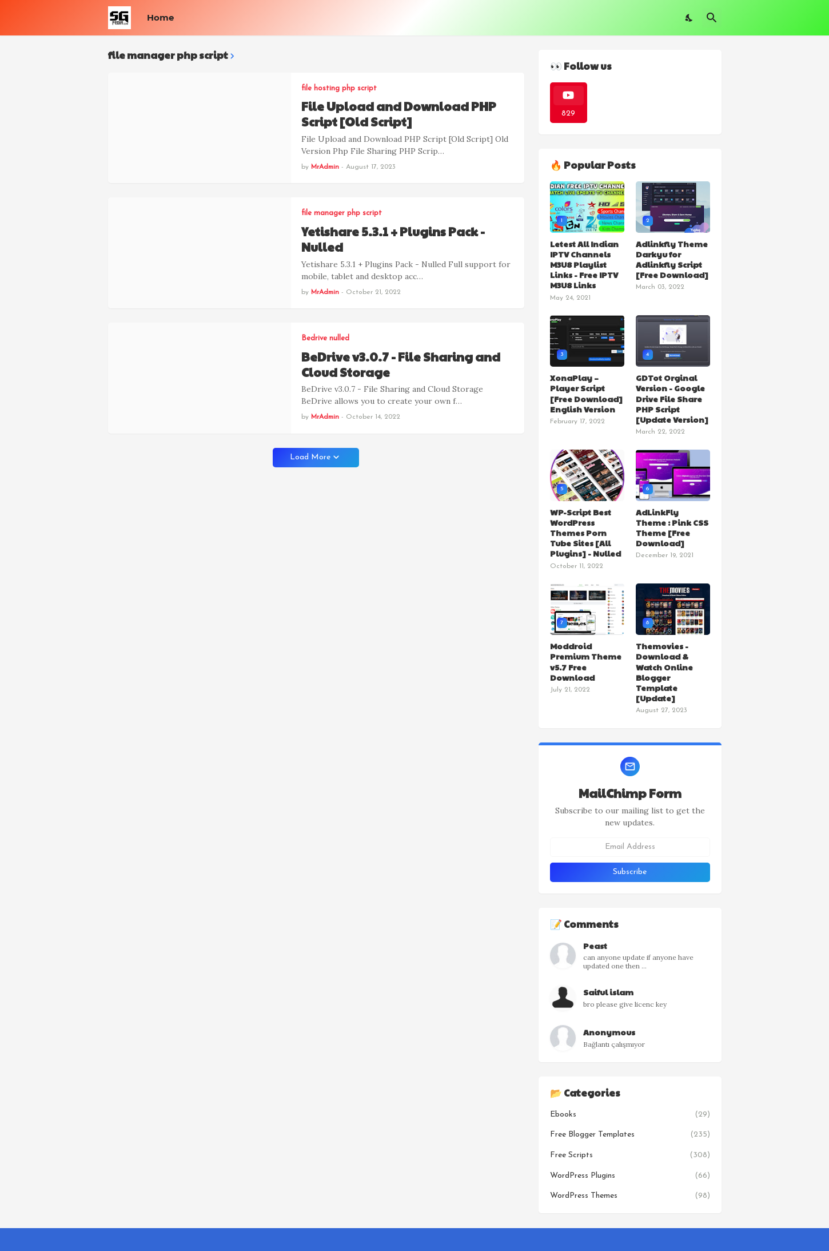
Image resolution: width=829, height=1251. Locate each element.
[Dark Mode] (689, 17)
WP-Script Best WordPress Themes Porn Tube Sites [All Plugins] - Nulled (585, 533)
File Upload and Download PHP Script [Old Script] (398, 114)
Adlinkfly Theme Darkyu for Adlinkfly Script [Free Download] (672, 259)
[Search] (712, 17)
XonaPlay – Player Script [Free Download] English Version (586, 393)
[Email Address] (630, 847)
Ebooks (630, 1115)
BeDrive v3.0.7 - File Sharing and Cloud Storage (400, 364)
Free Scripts (630, 1155)
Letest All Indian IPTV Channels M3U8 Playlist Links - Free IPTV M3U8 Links (584, 265)
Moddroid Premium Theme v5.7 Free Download (585, 661)
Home (160, 17)
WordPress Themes (630, 1196)
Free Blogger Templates (630, 1135)
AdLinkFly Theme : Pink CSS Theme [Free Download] (672, 528)
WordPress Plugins (630, 1176)
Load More (310, 457)
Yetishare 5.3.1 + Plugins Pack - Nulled (393, 239)
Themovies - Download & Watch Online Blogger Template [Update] (664, 672)
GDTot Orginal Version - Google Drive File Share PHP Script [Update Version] (672, 398)
